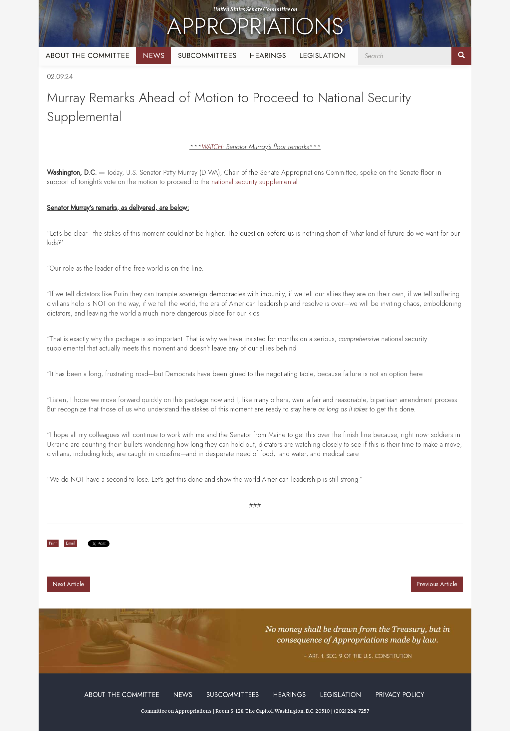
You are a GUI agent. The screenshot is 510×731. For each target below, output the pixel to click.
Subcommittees (207, 55)
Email (70, 543)
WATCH (211, 147)
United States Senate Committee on (255, 24)
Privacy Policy (399, 695)
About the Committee (87, 55)
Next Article (68, 584)
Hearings (268, 55)
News (153, 55)
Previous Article (436, 584)
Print (53, 543)
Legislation (322, 55)
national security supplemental (254, 182)
